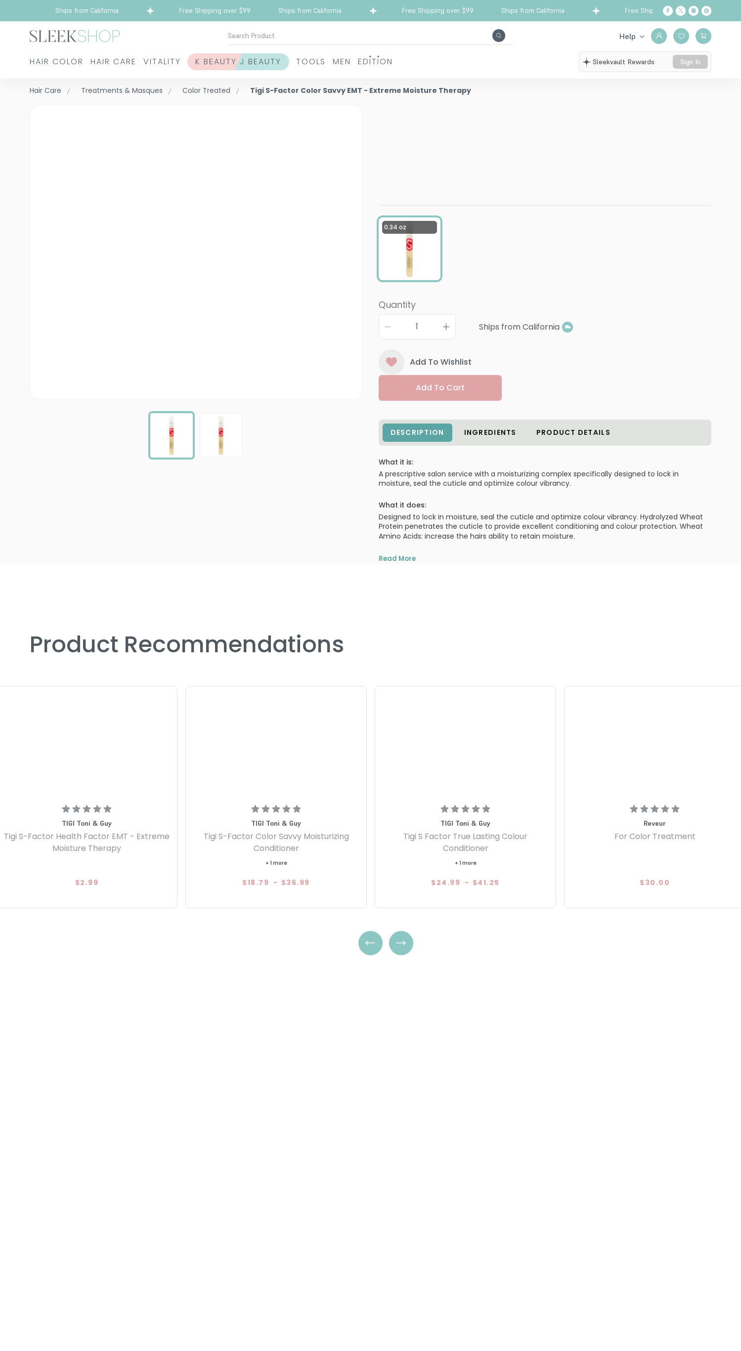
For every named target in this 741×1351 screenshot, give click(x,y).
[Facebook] (668, 11)
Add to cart (440, 393)
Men (444, 61)
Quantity (397, 310)
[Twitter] (681, 11)
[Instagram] (693, 11)
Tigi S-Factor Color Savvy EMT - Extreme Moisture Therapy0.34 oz (544, 135)
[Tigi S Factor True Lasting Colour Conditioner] (465, 764)
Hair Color (57, 61)
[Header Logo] (75, 35)
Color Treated (206, 90)
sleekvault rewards (623, 61)
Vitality (202, 61)
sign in (690, 61)
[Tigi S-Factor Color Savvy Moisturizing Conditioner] (276, 764)
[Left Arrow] (370, 964)
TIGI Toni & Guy (409, 109)
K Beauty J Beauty (300, 61)
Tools (392, 61)
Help (627, 36)
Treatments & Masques (122, 90)
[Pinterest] (706, 11)
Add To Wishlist (425, 367)
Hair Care (134, 61)
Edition (497, 61)
